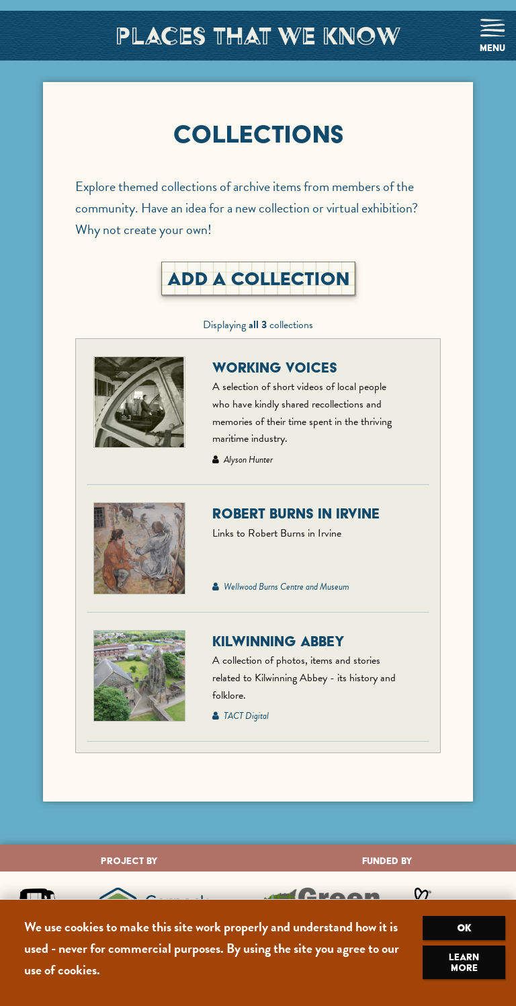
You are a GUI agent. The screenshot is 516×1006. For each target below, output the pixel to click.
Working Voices (274, 367)
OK (464, 928)
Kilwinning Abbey (278, 641)
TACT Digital (240, 716)
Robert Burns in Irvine (296, 513)
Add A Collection (258, 278)
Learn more (464, 962)
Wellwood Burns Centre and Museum (280, 587)
